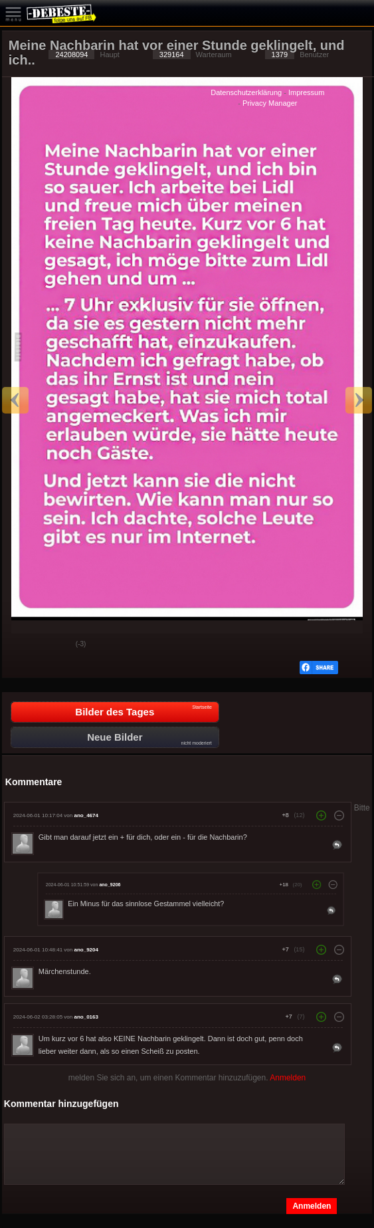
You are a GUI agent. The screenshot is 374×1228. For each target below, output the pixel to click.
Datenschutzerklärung (246, 92)
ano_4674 (86, 815)
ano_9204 (86, 950)
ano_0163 (86, 1017)
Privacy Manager (270, 103)
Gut (22, 645)
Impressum (306, 92)
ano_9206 (109, 884)
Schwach (55, 645)
